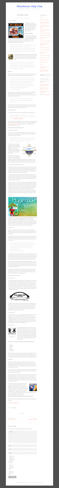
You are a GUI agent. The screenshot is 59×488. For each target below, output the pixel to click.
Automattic (40, 482)
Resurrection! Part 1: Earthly (44, 49)
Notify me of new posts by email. (11, 472)
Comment (11, 431)
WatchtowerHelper (26, 18)
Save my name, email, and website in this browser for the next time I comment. (12, 459)
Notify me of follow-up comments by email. (11, 467)
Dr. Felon (41, 17)
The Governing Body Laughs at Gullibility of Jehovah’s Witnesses (45, 44)
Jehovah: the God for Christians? (45, 35)
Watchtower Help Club (29, 6)
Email (10, 449)
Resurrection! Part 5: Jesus (44, 59)
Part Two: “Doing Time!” (14, 402)
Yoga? (41, 64)
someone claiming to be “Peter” (13, 123)
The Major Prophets (30, 419)
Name (10, 445)
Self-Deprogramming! (43, 62)
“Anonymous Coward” (18, 118)
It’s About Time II (15, 419)
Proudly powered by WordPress (22, 482)
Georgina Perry (42, 87)
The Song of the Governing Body (45, 40)
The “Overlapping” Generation (45, 33)
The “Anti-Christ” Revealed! (44, 47)
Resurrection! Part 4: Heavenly (45, 57)
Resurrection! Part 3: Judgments (45, 55)
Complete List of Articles (44, 19)
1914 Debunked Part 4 (47, 94)
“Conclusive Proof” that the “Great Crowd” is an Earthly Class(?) (44, 26)
